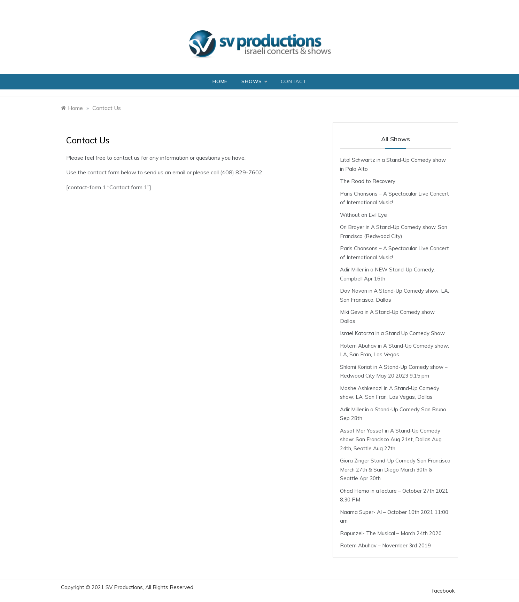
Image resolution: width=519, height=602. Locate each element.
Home (219, 81)
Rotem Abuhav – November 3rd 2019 (385, 545)
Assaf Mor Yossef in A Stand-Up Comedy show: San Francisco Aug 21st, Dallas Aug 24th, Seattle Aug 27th (391, 439)
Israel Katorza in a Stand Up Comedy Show (392, 333)
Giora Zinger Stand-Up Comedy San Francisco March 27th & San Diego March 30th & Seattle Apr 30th (395, 469)
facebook (443, 590)
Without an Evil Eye (363, 215)
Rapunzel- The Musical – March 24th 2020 (391, 533)
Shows (254, 81)
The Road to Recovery (367, 181)
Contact (294, 81)
